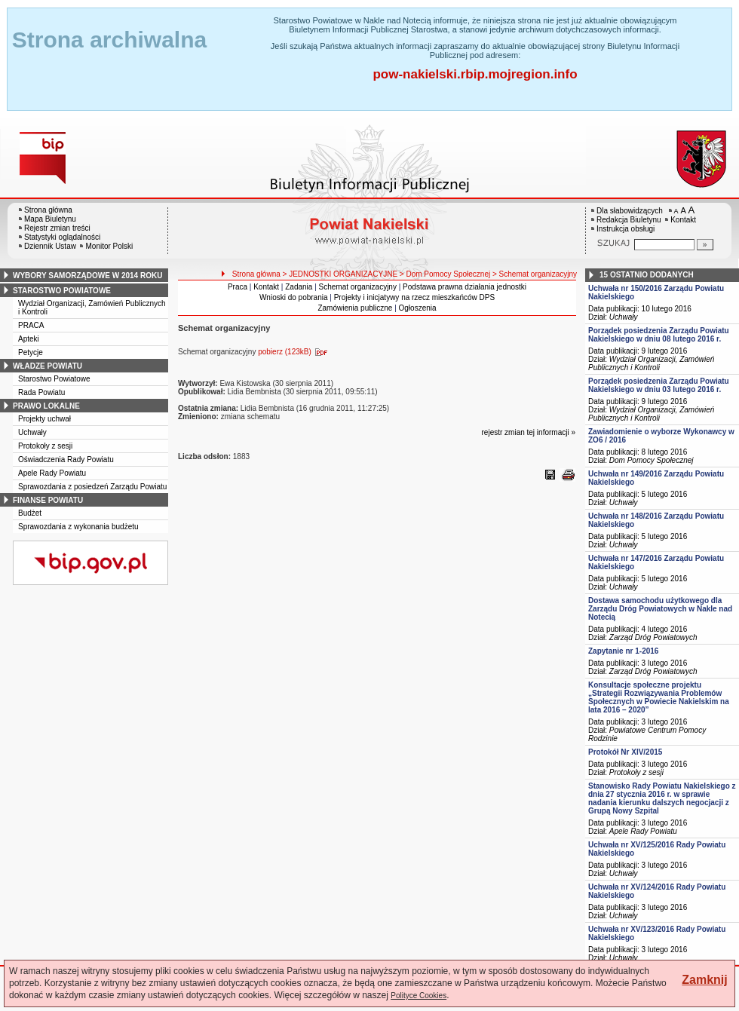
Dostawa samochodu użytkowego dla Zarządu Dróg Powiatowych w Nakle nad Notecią (660, 608)
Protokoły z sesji (45, 446)
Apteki (28, 339)
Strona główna (48, 210)
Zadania (298, 287)
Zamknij (704, 979)
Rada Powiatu (41, 392)
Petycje (30, 352)
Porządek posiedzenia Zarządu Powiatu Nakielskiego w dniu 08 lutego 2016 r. (658, 334)
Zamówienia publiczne (354, 308)
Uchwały (32, 432)
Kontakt (683, 220)
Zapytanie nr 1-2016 (623, 651)
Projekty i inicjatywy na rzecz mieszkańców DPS (414, 297)
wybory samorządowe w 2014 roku (87, 275)
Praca (237, 287)
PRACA (31, 325)
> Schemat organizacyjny (534, 274)
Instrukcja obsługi (625, 229)
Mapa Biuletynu (50, 219)
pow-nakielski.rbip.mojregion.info (475, 74)
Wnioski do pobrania (293, 297)
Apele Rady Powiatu (52, 473)
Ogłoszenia (418, 308)
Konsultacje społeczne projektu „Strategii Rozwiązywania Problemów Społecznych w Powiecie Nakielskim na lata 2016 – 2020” (658, 697)
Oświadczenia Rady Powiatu (66, 459)
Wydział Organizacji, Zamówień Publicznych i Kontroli (651, 363)
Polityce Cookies (418, 995)
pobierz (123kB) (295, 352)
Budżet (29, 513)
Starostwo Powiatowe (54, 379)
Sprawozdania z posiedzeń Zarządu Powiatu (92, 487)
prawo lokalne (46, 406)
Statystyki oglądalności (62, 237)
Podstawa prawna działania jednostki (464, 287)
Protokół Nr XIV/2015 (625, 752)
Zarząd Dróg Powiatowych (653, 637)
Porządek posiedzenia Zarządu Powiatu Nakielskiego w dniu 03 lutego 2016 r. (658, 385)
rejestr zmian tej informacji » (528, 432)
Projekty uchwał (44, 419)
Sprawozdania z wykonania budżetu (78, 526)
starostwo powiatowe (62, 290)
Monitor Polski (109, 246)
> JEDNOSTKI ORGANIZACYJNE (340, 274)
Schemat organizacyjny (358, 287)
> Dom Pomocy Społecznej (445, 274)
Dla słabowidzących (629, 211)
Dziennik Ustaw (50, 246)
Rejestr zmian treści (57, 228)
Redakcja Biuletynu (628, 220)
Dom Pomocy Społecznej (651, 460)
